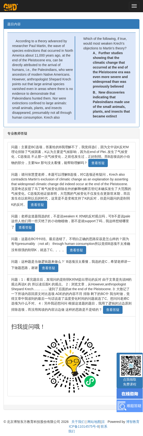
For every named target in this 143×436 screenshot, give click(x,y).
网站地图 (94, 422)
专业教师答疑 (17, 133)
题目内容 (14, 24)
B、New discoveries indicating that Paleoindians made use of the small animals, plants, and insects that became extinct (111, 104)
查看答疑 (98, 163)
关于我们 (78, 422)
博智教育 (132, 422)
